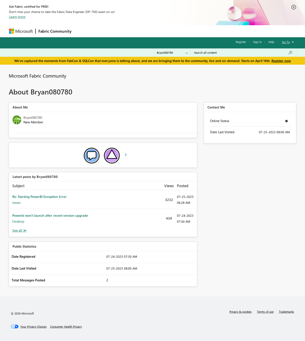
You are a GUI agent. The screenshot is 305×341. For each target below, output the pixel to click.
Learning (174, 31)
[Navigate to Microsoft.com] (21, 31)
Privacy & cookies (240, 311)
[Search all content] (243, 52)
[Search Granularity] (172, 52)
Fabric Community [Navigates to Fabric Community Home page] (54, 31)
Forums (81, 31)
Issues (16, 202)
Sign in (257, 42)
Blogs (157, 31)
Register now (281, 61)
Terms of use (265, 311)
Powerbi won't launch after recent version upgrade (50, 215)
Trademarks (286, 311)
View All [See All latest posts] (19, 230)
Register (241, 42)
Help (271, 42)
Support (193, 31)
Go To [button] (286, 42)
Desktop (18, 221)
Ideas (118, 31)
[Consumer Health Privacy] (66, 326)
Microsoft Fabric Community (37, 76)
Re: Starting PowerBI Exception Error (39, 196)
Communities (138, 31)
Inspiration (100, 31)
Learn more (17, 16)
